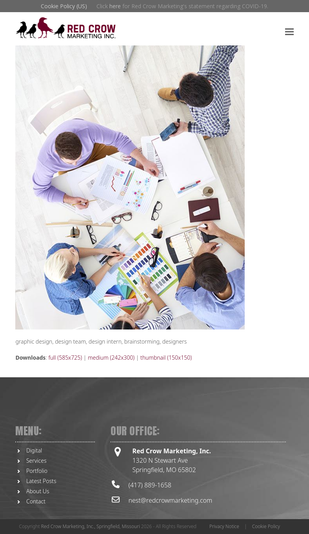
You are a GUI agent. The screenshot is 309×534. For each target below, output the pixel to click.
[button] (289, 31)
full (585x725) (65, 357)
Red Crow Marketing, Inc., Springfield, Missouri (90, 526)
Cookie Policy (266, 526)
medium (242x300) (111, 357)
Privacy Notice (224, 526)
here (115, 6)
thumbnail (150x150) (166, 357)
